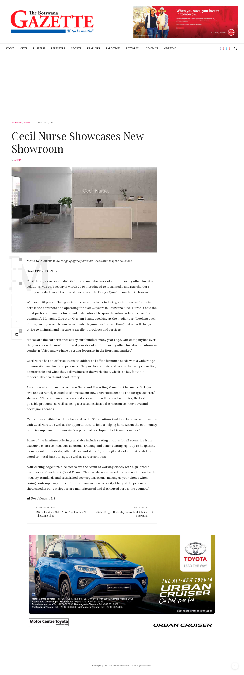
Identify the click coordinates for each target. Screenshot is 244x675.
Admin (18, 160)
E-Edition (113, 48)
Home (10, 48)
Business (39, 48)
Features (93, 48)
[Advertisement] (122, 81)
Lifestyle (58, 48)
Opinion (170, 48)
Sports (76, 48)
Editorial (133, 48)
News (23, 48)
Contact (152, 48)
